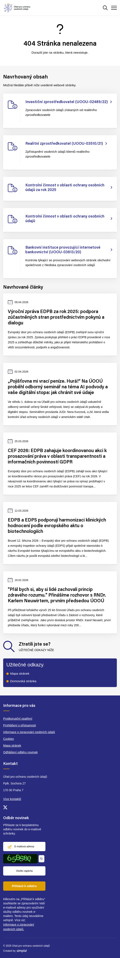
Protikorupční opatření (17, 718)
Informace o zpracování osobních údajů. (18, 927)
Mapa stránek (19, 673)
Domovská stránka (23, 681)
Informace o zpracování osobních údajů (29, 732)
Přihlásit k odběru (24, 886)
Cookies (8, 738)
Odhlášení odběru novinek (20, 752)
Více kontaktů (12, 799)
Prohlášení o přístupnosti (19, 725)
